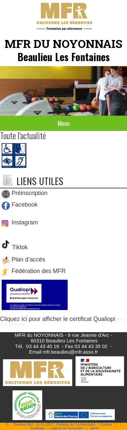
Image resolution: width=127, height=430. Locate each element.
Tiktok (19, 247)
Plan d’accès (28, 259)
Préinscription (30, 193)
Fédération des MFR (39, 271)
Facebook (25, 204)
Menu (64, 123)
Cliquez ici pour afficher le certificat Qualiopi (57, 319)
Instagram (24, 222)
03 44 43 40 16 (42, 346)
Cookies (106, 424)
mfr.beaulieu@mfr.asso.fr (70, 352)
